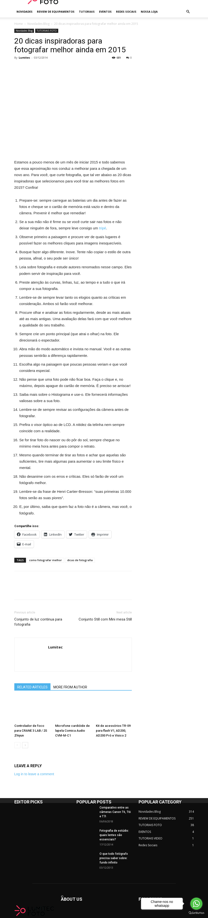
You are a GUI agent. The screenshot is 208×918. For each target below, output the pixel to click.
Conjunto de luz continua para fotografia (38, 622)
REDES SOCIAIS (126, 11)
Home (18, 24)
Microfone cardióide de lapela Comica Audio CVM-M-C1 (72, 730)
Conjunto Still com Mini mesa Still (105, 619)
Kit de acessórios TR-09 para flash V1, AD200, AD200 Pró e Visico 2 (113, 730)
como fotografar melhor (45, 560)
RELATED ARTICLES (32, 687)
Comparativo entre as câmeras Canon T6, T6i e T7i (115, 812)
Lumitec (24, 57)
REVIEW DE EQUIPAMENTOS (56, 11)
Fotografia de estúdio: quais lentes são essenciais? (114, 835)
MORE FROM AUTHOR (70, 687)
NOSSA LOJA (149, 11)
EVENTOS (105, 11)
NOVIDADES (25, 11)
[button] (188, 11)
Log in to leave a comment (34, 774)
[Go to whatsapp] (196, 904)
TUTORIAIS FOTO (47, 30)
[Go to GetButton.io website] (196, 913)
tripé (102, 228)
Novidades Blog (38, 24)
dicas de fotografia (80, 560)
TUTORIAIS (87, 11)
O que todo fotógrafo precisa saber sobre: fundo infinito (114, 858)
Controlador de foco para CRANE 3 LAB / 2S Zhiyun (30, 730)
